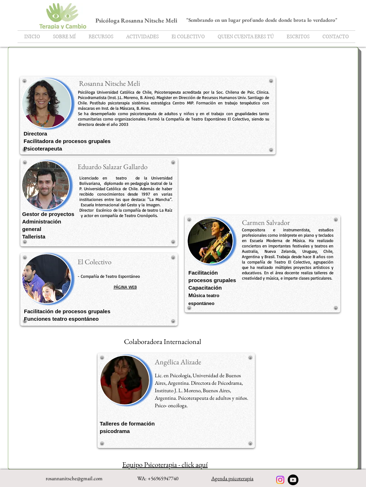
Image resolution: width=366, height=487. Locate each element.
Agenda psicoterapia (232, 478)
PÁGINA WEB (125, 287)
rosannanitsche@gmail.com (74, 478)
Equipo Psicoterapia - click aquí (165, 464)
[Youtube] (293, 479)
